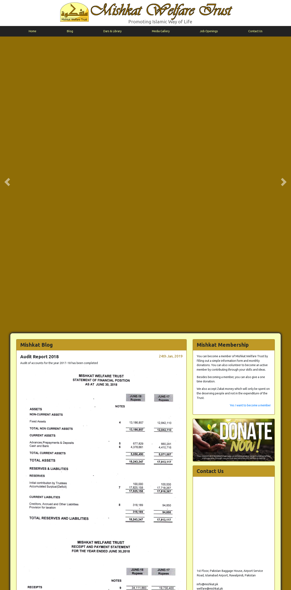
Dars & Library (112, 31)
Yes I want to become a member (250, 114)
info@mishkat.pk (277, 583)
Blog (70, 31)
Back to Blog (178, 562)
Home (32, 31)
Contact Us (255, 31)
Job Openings (209, 31)
